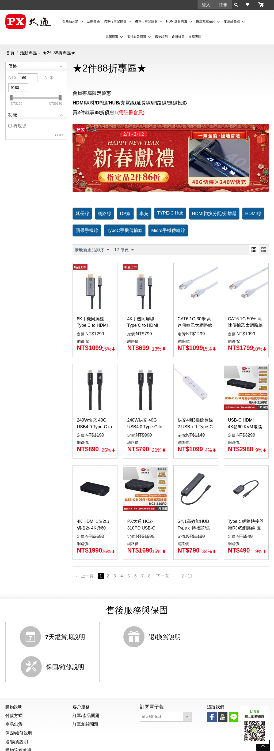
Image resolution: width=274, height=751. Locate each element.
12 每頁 (124, 250)
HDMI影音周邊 (177, 21)
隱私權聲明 (160, 744)
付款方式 (13, 685)
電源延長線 (232, 21)
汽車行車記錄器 (115, 21)
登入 (206, 4)
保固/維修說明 (18, 703)
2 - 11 (190, 576)
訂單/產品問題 (86, 685)
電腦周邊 (112, 36)
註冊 (223, 4)
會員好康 (178, 36)
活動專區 (93, 21)
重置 (61, 135)
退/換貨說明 (16, 711)
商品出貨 (13, 694)
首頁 (10, 52)
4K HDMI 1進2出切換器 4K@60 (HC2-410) (95, 529)
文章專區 (195, 36)
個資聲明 (112, 744)
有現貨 (17, 125)
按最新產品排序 (91, 250)
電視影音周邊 (137, 36)
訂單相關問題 (85, 694)
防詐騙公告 (135, 744)
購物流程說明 (18, 720)
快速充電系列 (206, 21)
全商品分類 (70, 21)
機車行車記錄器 (146, 21)
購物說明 (161, 36)
